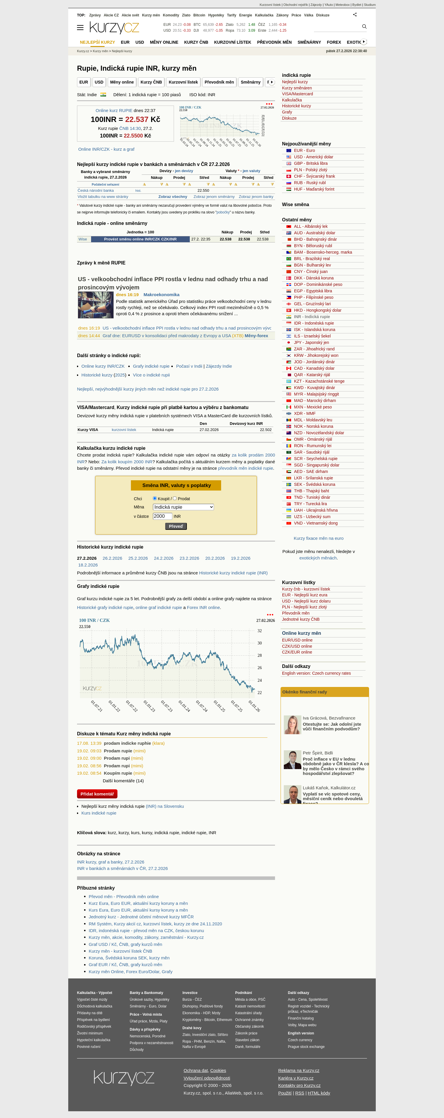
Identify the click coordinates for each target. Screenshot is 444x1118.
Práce (296, 15)
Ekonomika (191, 1013)
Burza (187, 999)
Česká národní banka (96, 190)
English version (301, 1033)
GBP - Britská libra (311, 163)
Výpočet (105, 993)
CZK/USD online (297, 646)
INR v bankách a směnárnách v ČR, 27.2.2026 (122, 868)
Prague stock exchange (306, 1047)
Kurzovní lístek (183, 82)
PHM (198, 1041)
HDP (206, 1013)
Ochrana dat (196, 1070)
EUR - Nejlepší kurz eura (304, 595)
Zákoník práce (246, 1033)
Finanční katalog (301, 1018)
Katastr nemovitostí (250, 1006)
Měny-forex (256, 335)
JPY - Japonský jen (311, 342)
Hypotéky (216, 15)
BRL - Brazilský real (312, 258)
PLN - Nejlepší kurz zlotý (304, 607)
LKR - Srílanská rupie (313, 478)
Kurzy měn (151, 15)
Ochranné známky (249, 1020)
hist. (138, 190)
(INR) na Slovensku (165, 806)
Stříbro (222, 1035)
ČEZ (261, 25)
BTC (197, 25)
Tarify (231, 15)
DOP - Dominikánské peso (318, 284)
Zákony (282, 15)
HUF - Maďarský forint (314, 189)
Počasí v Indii (189, 366)
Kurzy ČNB (151, 82)
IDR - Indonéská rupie (314, 323)
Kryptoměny (191, 1020)
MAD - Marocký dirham (315, 400)
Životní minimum (90, 1033)
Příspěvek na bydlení (93, 1020)
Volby (292, 1025)
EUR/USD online (297, 640)
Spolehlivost (318, 999)
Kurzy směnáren (297, 88)
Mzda (153, 1021)
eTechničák (309, 1012)
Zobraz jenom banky (256, 196)
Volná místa (152, 1014)
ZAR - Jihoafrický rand (314, 349)
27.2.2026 (87, 558)
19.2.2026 (240, 558)
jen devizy (184, 171)
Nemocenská (140, 1036)
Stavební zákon (247, 1040)
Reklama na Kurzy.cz (299, 1070)
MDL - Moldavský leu (313, 420)
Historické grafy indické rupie (105, 607)
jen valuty (251, 171)
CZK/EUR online (297, 652)
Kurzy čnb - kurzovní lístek (306, 589)
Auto (291, 999)
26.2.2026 (112, 558)
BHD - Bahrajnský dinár (315, 239)
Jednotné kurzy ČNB (301, 619)
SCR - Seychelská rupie (316, 458)
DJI (196, 30)
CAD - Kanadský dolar (314, 368)
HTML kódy (319, 1092)
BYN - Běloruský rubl (313, 245)
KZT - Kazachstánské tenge (319, 381)
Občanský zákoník (249, 1026)
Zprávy (95, 15)
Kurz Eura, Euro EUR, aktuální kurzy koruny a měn (138, 903)
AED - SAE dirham (311, 471)
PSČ (262, 999)
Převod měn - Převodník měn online (124, 896)
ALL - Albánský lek (311, 226)
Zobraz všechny (172, 196)
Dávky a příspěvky (145, 1029)
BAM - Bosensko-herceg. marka (323, 252)
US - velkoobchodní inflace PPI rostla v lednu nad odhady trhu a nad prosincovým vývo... (189, 327)
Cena (302, 999)
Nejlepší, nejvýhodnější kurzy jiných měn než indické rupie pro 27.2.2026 (148, 388)
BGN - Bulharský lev (312, 265)
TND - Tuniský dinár (312, 497)
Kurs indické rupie (98, 812)
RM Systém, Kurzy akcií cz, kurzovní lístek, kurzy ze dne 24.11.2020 (155, 923)
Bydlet (356, 4)
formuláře (252, 1047)
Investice (189, 993)
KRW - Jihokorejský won (316, 355)
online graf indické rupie (159, 607)
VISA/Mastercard (297, 93)
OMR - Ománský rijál (313, 439)
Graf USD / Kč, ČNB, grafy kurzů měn (125, 944)
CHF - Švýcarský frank (314, 176)
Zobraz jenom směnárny (213, 196)
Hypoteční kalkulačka (93, 1040)
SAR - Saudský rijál (311, 452)
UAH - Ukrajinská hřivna (316, 510)
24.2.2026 (164, 558)
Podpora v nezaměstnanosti (151, 1043)
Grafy (287, 112)
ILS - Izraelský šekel (312, 336)
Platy (164, 1021)
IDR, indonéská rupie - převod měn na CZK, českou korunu (146, 930)
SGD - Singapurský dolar (316, 465)
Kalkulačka (292, 100)
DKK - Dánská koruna (314, 278)
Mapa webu (307, 1025)
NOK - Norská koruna (313, 426)
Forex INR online (203, 607)
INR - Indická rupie (312, 316)
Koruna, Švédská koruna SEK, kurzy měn (129, 957)
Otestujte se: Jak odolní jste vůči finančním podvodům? (332, 746)
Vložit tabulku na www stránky (103, 196)
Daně (239, 1047)
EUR (83, 82)
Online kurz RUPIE (113, 110)
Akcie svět (130, 15)
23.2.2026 (189, 558)
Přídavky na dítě (90, 1013)
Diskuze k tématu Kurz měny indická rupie (124, 733)
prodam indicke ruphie (127, 743)
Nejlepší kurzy (295, 81)
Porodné (158, 1036)
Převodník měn (219, 82)
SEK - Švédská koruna (314, 484)
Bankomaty (153, 993)
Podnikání (243, 993)
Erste (262, 30)
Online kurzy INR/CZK (103, 366)
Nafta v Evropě (194, 1047)
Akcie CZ (111, 15)
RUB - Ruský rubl (310, 182)
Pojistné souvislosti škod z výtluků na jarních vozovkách (333, 711)
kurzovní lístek (124, 429)
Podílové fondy (211, 1006)
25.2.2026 (138, 558)
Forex (334, 42)
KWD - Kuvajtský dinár (314, 387)
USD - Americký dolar (313, 157)
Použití (285, 1092)
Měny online (122, 82)
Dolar (162, 1006)
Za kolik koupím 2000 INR (126, 461)
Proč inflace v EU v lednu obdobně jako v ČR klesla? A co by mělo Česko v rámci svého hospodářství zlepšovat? (336, 785)
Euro (152, 1006)
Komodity (171, 15)
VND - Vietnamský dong (316, 523)
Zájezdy (316, 4)
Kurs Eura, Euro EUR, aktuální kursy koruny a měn (138, 909)
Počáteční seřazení (105, 184)
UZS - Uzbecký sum (312, 516)
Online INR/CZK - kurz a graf (106, 149)
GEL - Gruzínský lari (312, 303)
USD (99, 82)
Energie (245, 15)
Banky (135, 993)
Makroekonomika (162, 294)
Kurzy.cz (83, 51)
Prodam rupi (117, 758)
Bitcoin (199, 15)
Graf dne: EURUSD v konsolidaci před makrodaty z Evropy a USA (167, 335)
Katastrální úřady (248, 1013)
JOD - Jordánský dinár (314, 361)
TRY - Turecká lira (310, 503)
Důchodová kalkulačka (94, 1006)
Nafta (221, 1041)
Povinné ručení (88, 1047)
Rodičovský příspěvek (94, 1026)
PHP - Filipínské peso (313, 297)
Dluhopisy (190, 1006)
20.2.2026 (215, 558)
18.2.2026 (88, 564)
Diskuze (289, 118)
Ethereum (224, 1020)
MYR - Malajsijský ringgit (316, 394)
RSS (299, 1092)
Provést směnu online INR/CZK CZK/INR (140, 239)
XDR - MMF (305, 413)
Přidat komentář (97, 793)
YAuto (329, 4)
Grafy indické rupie (151, 366)
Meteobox (343, 4)
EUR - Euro (304, 150)
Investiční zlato (203, 1035)
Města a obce (245, 999)
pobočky (223, 212)
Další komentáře (119, 780)
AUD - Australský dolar (314, 232)
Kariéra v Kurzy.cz (296, 1077)
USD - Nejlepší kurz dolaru (306, 601)
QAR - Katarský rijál (312, 374)
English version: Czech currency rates (316, 673)
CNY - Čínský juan (311, 271)
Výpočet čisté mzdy (92, 999)
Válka (308, 15)
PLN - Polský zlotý (310, 169)
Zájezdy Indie (219, 366)
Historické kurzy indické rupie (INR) (233, 572)
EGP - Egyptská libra (313, 291)
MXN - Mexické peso (313, 407)
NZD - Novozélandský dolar (319, 432)
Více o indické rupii (151, 374)
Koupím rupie (118, 773)
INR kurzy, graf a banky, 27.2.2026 (110, 861)
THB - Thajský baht (311, 490)
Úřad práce (138, 1021)
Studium (370, 4)
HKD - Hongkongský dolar (317, 310)
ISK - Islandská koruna (314, 329)
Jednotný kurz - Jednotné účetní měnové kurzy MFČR (141, 916)
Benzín (209, 1041)
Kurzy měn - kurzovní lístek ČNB (120, 951)
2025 (120, 374)
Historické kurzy (96, 374)
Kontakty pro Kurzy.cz (299, 1085)
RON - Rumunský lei (313, 445)
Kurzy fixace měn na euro (319, 538)
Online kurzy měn (301, 633)
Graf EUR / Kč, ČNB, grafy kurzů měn (125, 964)
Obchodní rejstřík (296, 4)
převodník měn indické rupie (245, 468)
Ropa (230, 30)
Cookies (218, 1070)
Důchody (137, 1050)
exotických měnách (318, 557)
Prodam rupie (118, 750)
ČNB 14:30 (130, 128)
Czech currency (300, 1040)
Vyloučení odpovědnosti (207, 1077)
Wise (82, 239)
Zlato (230, 25)
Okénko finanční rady (304, 691)
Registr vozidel (299, 1006)
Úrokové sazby (141, 999)
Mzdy (216, 1013)
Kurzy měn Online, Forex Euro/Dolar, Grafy (131, 971)
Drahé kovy (191, 1028)
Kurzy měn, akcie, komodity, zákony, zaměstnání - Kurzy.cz (146, 937)
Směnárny (251, 82)
